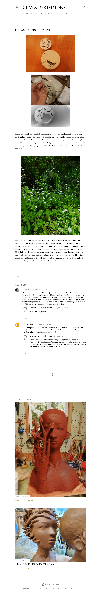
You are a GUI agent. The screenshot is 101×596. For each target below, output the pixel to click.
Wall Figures (62, 13)
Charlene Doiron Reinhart (41, 308)
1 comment (25, 569)
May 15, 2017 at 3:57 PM (61, 308)
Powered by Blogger (50, 584)
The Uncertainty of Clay (34, 564)
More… (73, 13)
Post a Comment (27, 500)
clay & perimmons (43, 7)
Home (25, 13)
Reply (24, 319)
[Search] (84, 6)
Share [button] (17, 276)
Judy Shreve (27, 324)
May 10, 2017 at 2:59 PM (41, 289)
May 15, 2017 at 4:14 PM (61, 336)
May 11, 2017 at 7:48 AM (42, 324)
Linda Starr (27, 289)
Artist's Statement (43, 13)
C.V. (31, 13)
